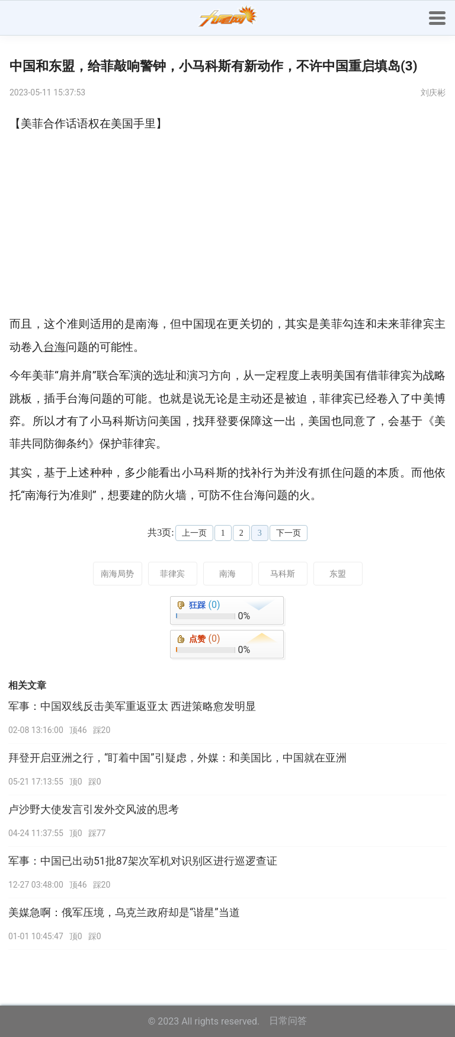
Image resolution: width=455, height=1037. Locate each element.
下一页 (288, 533)
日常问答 (288, 1020)
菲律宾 (172, 573)
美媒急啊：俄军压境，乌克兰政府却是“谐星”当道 (124, 912)
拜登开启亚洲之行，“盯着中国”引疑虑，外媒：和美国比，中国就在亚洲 (177, 758)
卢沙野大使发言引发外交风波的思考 (93, 809)
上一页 (194, 533)
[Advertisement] (227, 224)
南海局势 (117, 573)
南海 (227, 573)
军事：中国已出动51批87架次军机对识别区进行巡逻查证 (142, 861)
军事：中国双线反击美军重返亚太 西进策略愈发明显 (132, 706)
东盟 (337, 573)
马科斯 (282, 573)
